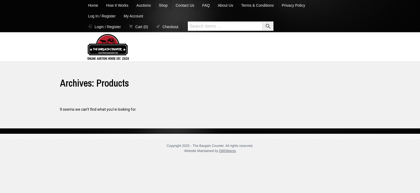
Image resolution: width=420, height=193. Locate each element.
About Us (225, 5)
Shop (163, 5)
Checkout (170, 27)
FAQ (206, 5)
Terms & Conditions (257, 5)
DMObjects (227, 151)
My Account (133, 16)
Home (93, 5)
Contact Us (185, 5)
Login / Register (108, 27)
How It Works (117, 5)
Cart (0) (141, 27)
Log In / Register (102, 16)
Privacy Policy (293, 5)
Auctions (143, 5)
